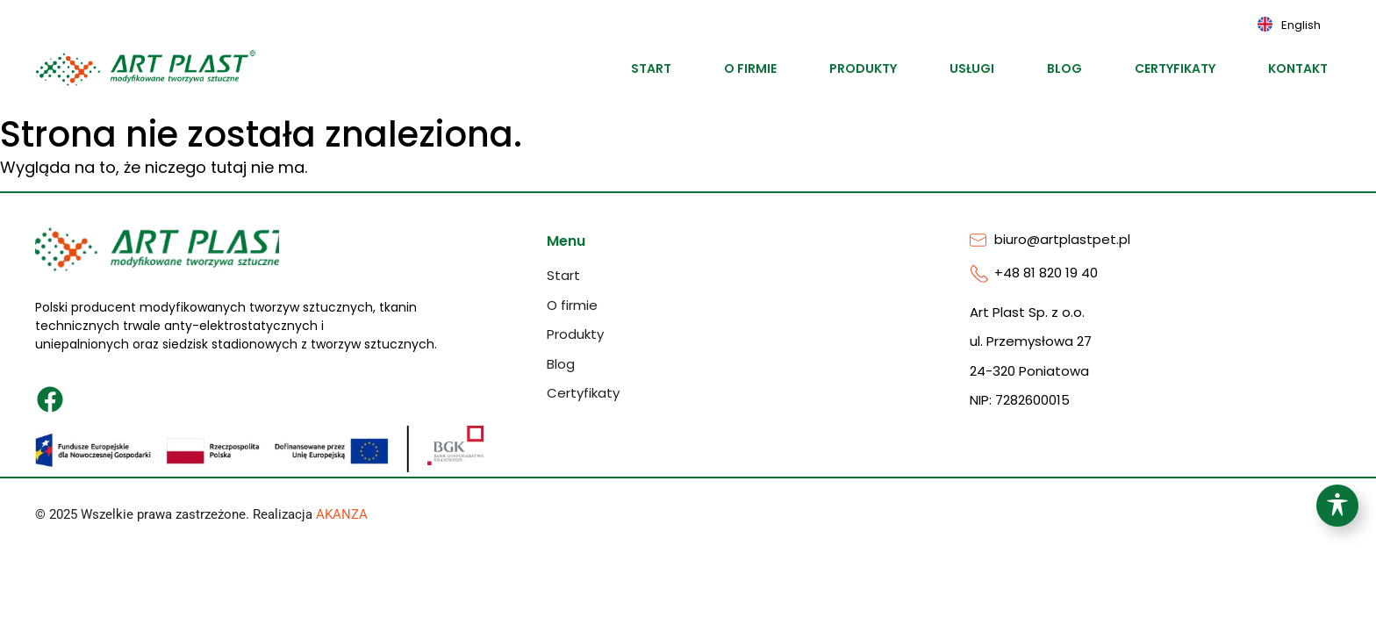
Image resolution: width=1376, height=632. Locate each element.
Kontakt (1298, 68)
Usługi (972, 68)
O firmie (750, 68)
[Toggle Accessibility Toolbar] (1337, 506)
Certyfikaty (1175, 68)
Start (651, 68)
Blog (1064, 68)
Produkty (863, 68)
